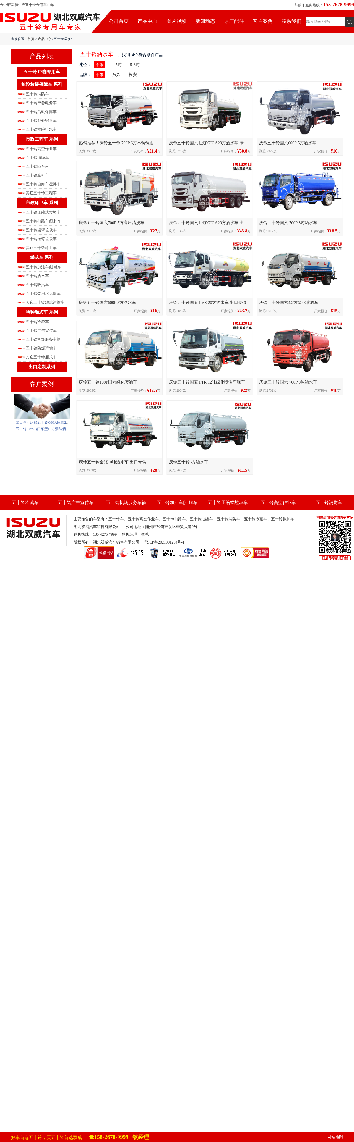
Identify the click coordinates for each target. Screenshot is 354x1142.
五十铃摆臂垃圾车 (41, 230)
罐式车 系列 (41, 257)
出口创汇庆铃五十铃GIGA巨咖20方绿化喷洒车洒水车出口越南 (65, 422)
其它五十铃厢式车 (41, 357)
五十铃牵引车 (37, 175)
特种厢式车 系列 (42, 312)
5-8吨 (135, 64)
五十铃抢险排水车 (41, 129)
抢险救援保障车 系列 (41, 84)
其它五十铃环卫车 (41, 248)
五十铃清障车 (37, 158)
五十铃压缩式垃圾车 (43, 212)
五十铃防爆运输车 (41, 348)
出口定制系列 (41, 366)
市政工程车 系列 (42, 139)
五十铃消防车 (37, 94)
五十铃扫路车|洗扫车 (43, 221)
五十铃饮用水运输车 (43, 294)
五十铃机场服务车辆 (43, 339)
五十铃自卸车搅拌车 (43, 184)
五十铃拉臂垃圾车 (41, 239)
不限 (99, 64)
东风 (116, 74)
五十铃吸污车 (37, 285)
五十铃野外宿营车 (41, 121)
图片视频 (176, 21)
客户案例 (263, 21)
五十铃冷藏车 (37, 322)
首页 (31, 39)
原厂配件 (234, 21)
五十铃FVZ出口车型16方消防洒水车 (44, 429)
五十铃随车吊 (37, 166)
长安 (133, 74)
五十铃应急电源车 (41, 103)
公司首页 (119, 21)
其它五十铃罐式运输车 (45, 302)
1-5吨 (117, 64)
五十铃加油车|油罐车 (43, 267)
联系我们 (291, 21)
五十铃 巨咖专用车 (42, 71)
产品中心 (147, 21)
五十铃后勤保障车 (41, 112)
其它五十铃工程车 (41, 193)
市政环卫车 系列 (42, 202)
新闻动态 (205, 21)
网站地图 (335, 1137)
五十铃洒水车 (37, 276)
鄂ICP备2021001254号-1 (164, 542)
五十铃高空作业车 (41, 149)
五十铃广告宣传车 (41, 331)
